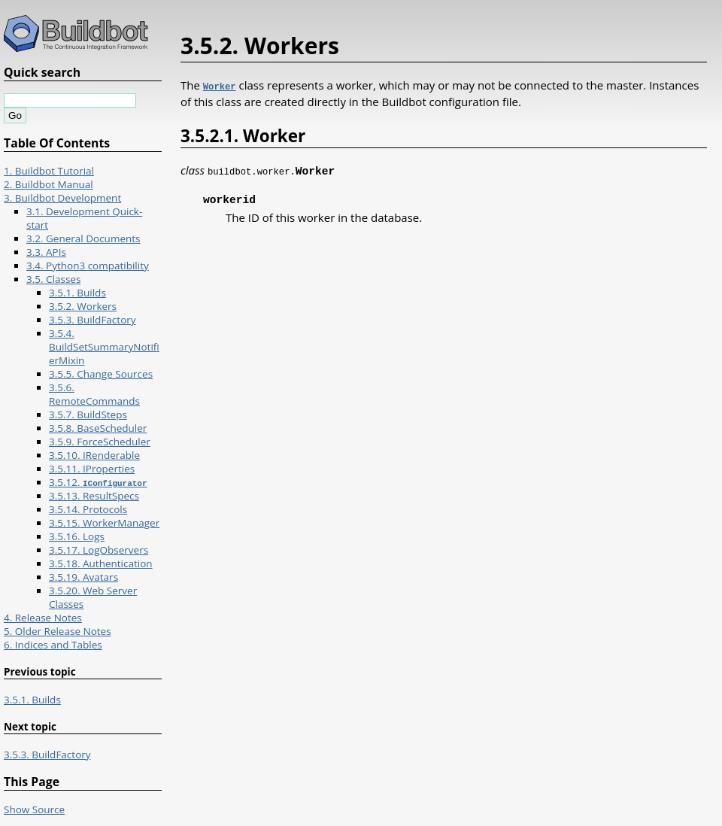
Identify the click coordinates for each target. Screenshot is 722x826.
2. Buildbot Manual (48, 184)
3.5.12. (98, 482)
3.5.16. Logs (77, 536)
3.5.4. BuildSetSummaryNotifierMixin (104, 346)
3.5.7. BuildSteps (88, 414)
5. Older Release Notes (57, 631)
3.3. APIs (46, 252)
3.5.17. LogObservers (98, 550)
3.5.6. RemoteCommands (94, 394)
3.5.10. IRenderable (94, 455)
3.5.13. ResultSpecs (94, 496)
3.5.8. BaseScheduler (98, 428)
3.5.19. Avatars (83, 577)
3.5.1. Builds (77, 292)
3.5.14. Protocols (88, 509)
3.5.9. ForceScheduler (99, 441)
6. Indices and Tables (53, 644)
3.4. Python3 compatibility (87, 265)
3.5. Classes (53, 279)
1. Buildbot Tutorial (49, 171)
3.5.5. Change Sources (101, 374)
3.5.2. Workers (83, 306)
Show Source (34, 809)
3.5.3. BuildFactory (92, 319)
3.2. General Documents (83, 238)
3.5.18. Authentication (101, 563)
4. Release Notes (43, 617)
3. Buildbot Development (62, 198)
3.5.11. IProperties (92, 468)
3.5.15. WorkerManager (104, 523)
